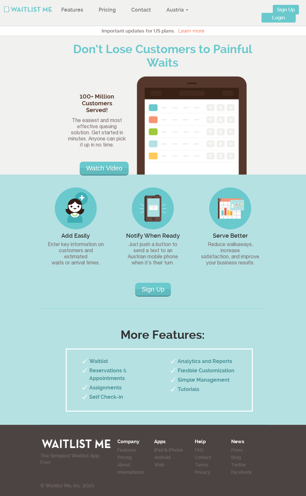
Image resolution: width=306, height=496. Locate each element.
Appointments (107, 378)
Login (278, 18)
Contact (141, 10)
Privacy (203, 472)
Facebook (241, 472)
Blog (236, 457)
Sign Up (286, 10)
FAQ (199, 450)
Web (159, 464)
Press (237, 450)
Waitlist (98, 361)
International (130, 472)
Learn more (191, 31)
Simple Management (204, 380)
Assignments (105, 388)
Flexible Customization (206, 370)
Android (162, 457)
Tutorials (188, 389)
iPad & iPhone (168, 450)
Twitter (238, 464)
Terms (201, 464)
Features (72, 10)
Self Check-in (106, 397)
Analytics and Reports (205, 361)
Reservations (105, 370)
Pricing (107, 10)
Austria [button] (177, 10)
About (123, 464)
